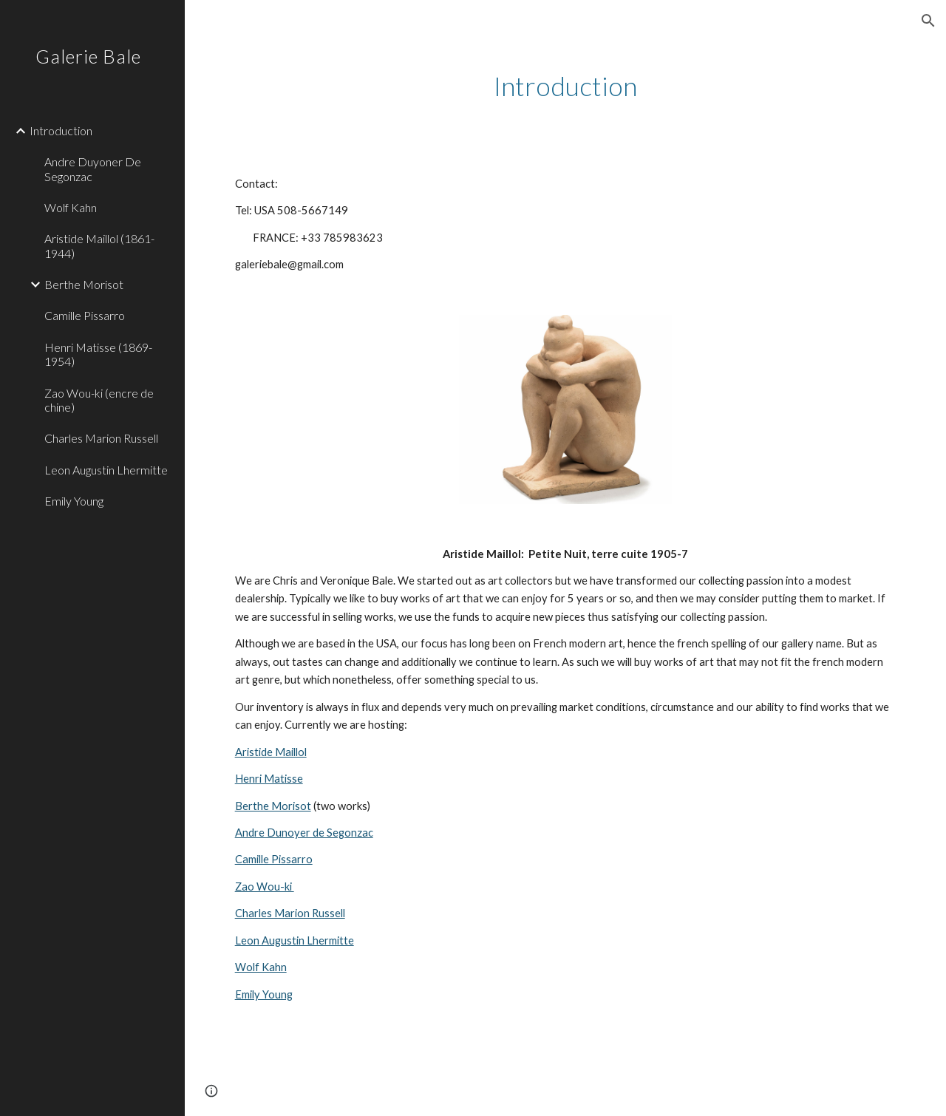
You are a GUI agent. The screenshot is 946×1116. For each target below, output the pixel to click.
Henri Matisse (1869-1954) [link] (98, 354)
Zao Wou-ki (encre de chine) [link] (99, 400)
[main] (565, 86)
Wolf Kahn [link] (70, 207)
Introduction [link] (61, 130)
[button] (928, 20)
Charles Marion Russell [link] (101, 438)
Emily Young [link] (73, 501)
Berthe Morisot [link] (83, 284)
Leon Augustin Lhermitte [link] (106, 470)
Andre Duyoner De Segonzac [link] (92, 168)
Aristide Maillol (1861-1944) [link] (99, 245)
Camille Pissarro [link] (84, 315)
